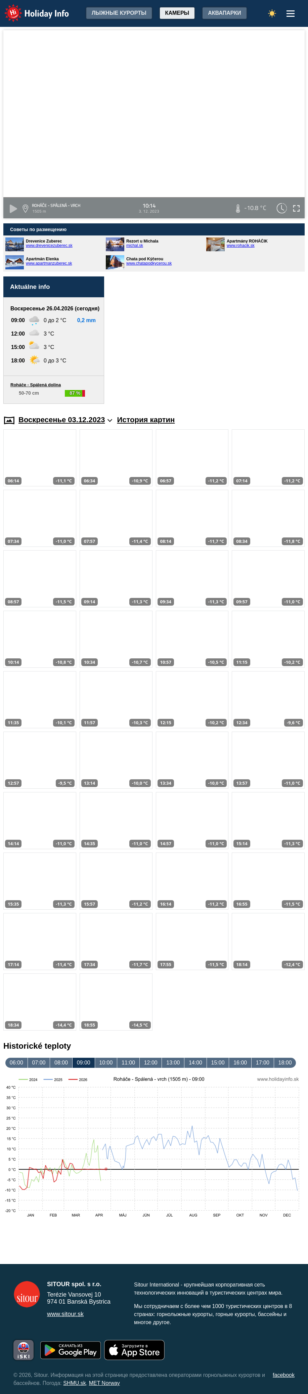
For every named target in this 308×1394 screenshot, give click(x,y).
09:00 (83, 1062)
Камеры (177, 13)
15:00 (218, 1062)
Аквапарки (224, 13)
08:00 (61, 1062)
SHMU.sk (74, 1383)
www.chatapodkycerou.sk (149, 263)
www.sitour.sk (65, 1314)
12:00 (151, 1062)
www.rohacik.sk (241, 245)
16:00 (240, 1062)
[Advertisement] (208, 340)
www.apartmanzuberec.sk (49, 263)
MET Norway (104, 1383)
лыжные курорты (119, 13)
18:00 (285, 1062)
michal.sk (134, 245)
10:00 (106, 1062)
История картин (146, 420)
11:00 (128, 1062)
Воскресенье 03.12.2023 (65, 420)
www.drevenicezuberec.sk (49, 245)
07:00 (38, 1062)
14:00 (195, 1062)
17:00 (262, 1062)
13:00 (173, 1062)
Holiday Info (30, 8)
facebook (284, 1375)
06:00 (16, 1062)
